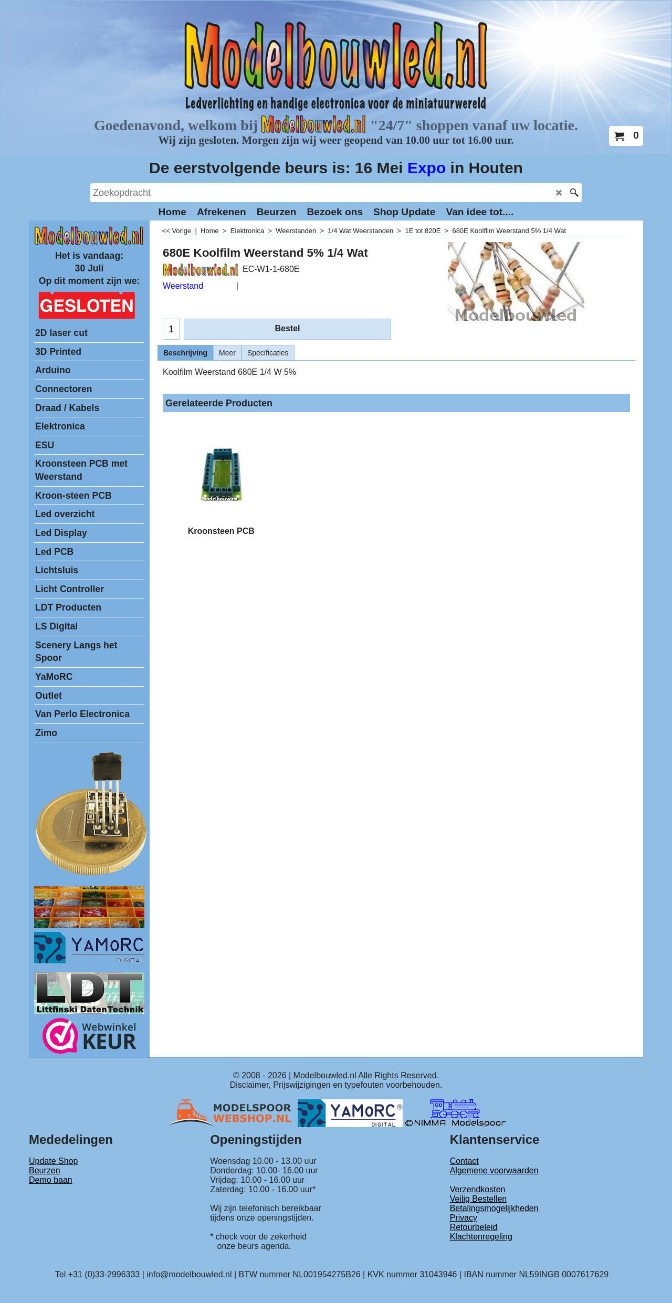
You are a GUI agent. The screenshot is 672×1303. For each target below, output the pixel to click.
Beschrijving (185, 353)
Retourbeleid (474, 1227)
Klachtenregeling (481, 1236)
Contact (464, 1161)
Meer (227, 353)
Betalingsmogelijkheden (494, 1208)
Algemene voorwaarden (494, 1170)
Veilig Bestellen (478, 1198)
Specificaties (268, 353)
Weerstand (183, 285)
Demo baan (50, 1179)
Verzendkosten (478, 1189)
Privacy (463, 1217)
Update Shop (53, 1161)
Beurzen (44, 1170)
